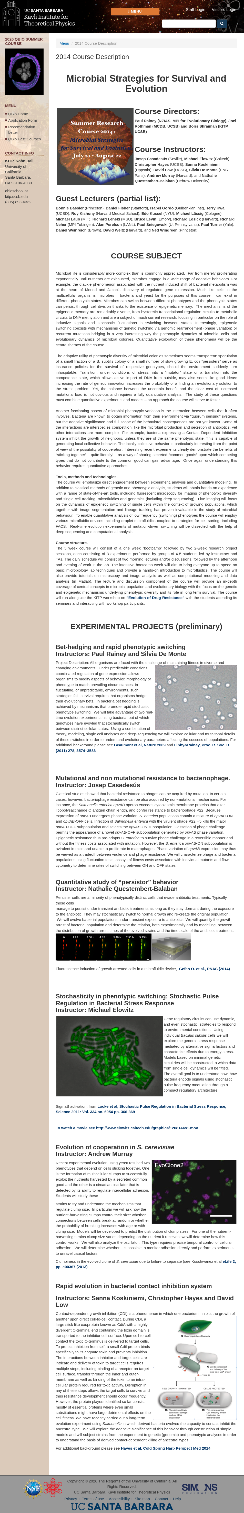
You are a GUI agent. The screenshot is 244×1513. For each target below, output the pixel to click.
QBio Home (18, 114)
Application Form (22, 120)
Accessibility (119, 1499)
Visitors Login (224, 10)
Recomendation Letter (21, 129)
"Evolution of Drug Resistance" (156, 597)
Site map (142, 1499)
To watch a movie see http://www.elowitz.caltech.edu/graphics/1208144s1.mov (127, 1128)
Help (177, 1499)
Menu (64, 43)
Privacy (70, 1499)
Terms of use (93, 1499)
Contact (161, 1499)
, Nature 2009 (154, 745)
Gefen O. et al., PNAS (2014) (204, 969)
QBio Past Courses (24, 139)
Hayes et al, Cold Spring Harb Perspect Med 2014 (165, 1448)
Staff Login (195, 10)
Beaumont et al (128, 745)
